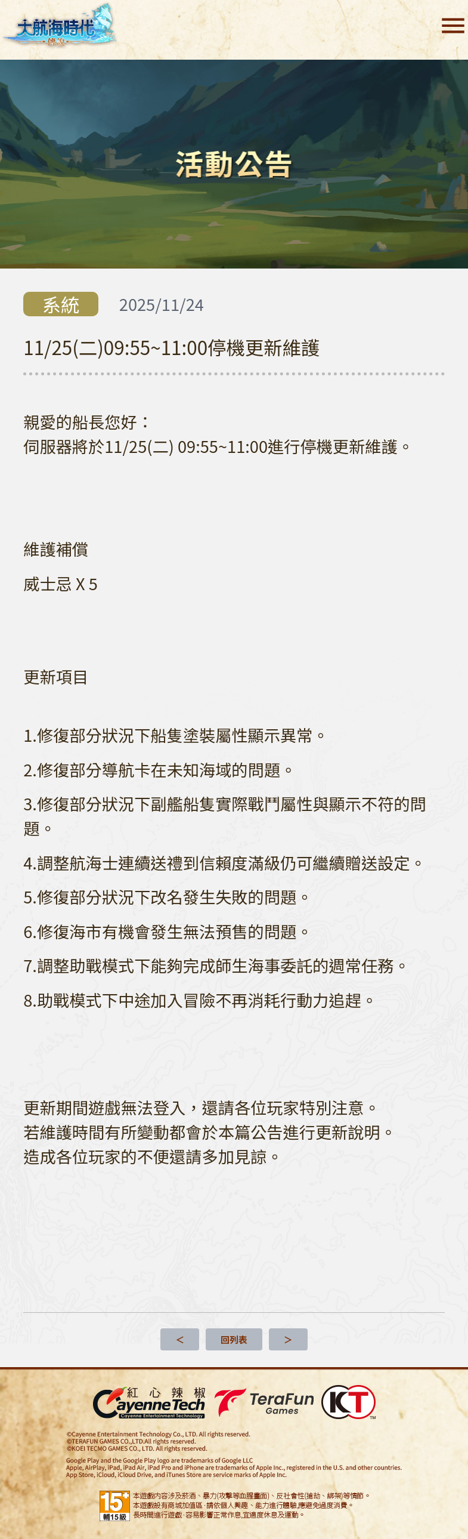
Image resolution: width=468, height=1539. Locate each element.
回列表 (234, 1339)
